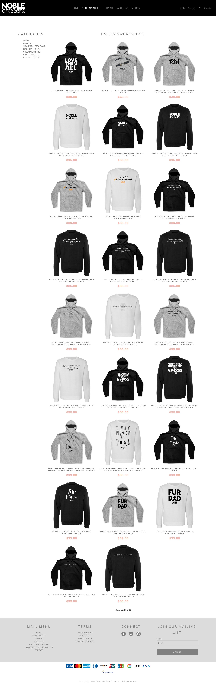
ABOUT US (38, 641)
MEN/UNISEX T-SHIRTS (31, 49)
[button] (199, 8)
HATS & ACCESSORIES (31, 58)
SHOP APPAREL (39, 635)
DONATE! (39, 638)
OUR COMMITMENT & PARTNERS (39, 647)
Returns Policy (85, 632)
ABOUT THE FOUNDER (38, 644)
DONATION (27, 43)
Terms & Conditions (85, 641)
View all (26, 40)
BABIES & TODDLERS (31, 55)
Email (159, 639)
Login (182, 8)
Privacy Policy (85, 638)
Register (191, 8)
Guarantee (85, 635)
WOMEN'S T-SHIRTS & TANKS (34, 46)
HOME (38, 632)
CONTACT (39, 650)
